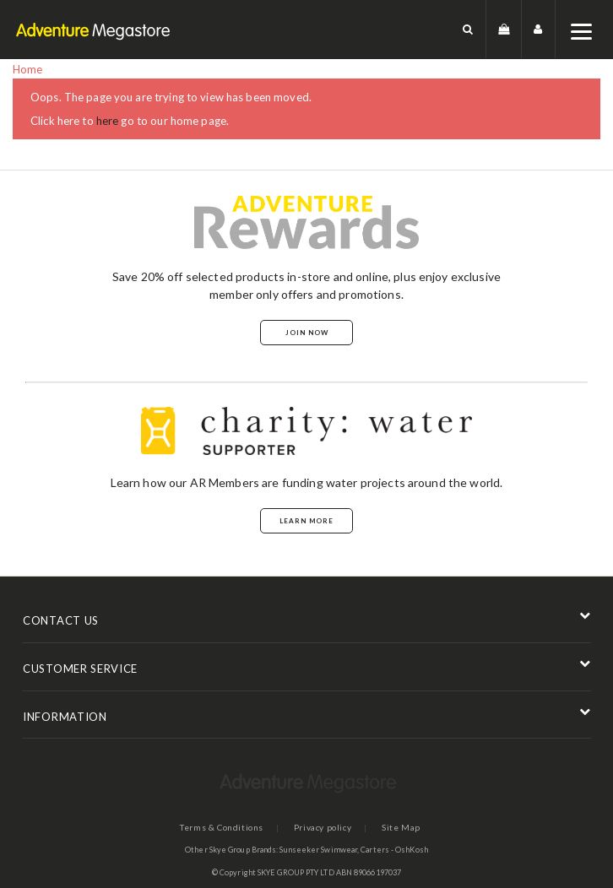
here (107, 120)
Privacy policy (322, 827)
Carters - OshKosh (394, 849)
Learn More (306, 521)
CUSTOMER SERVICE (80, 668)
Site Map (401, 827)
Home (28, 69)
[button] (468, 29)
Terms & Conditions (221, 827)
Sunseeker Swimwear (318, 849)
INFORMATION (65, 716)
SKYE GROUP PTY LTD (296, 872)
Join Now (306, 332)
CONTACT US (61, 620)
